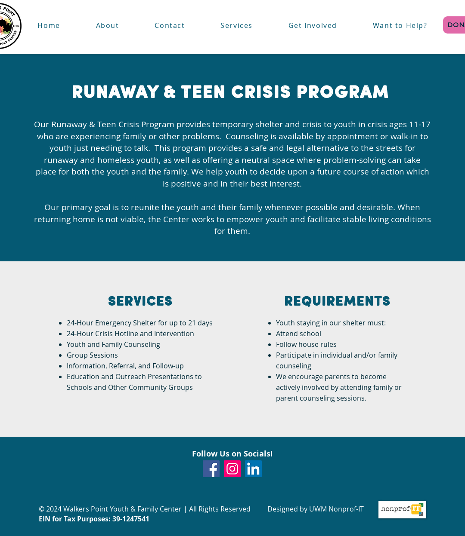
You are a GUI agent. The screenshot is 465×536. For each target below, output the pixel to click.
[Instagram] (232, 468)
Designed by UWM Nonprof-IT (315, 509)
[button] (237, 25)
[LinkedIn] (253, 468)
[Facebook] (211, 468)
